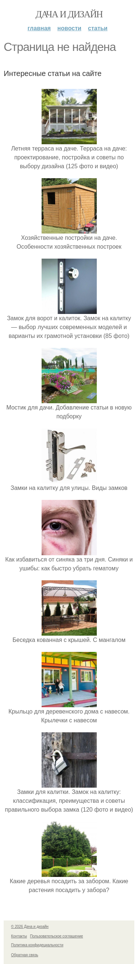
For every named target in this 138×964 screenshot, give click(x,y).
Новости (69, 28)
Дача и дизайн (69, 14)
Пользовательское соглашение (56, 936)
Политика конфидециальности (37, 945)
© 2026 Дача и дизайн (30, 927)
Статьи (97, 28)
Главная (39, 28)
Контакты (19, 936)
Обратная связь (24, 955)
